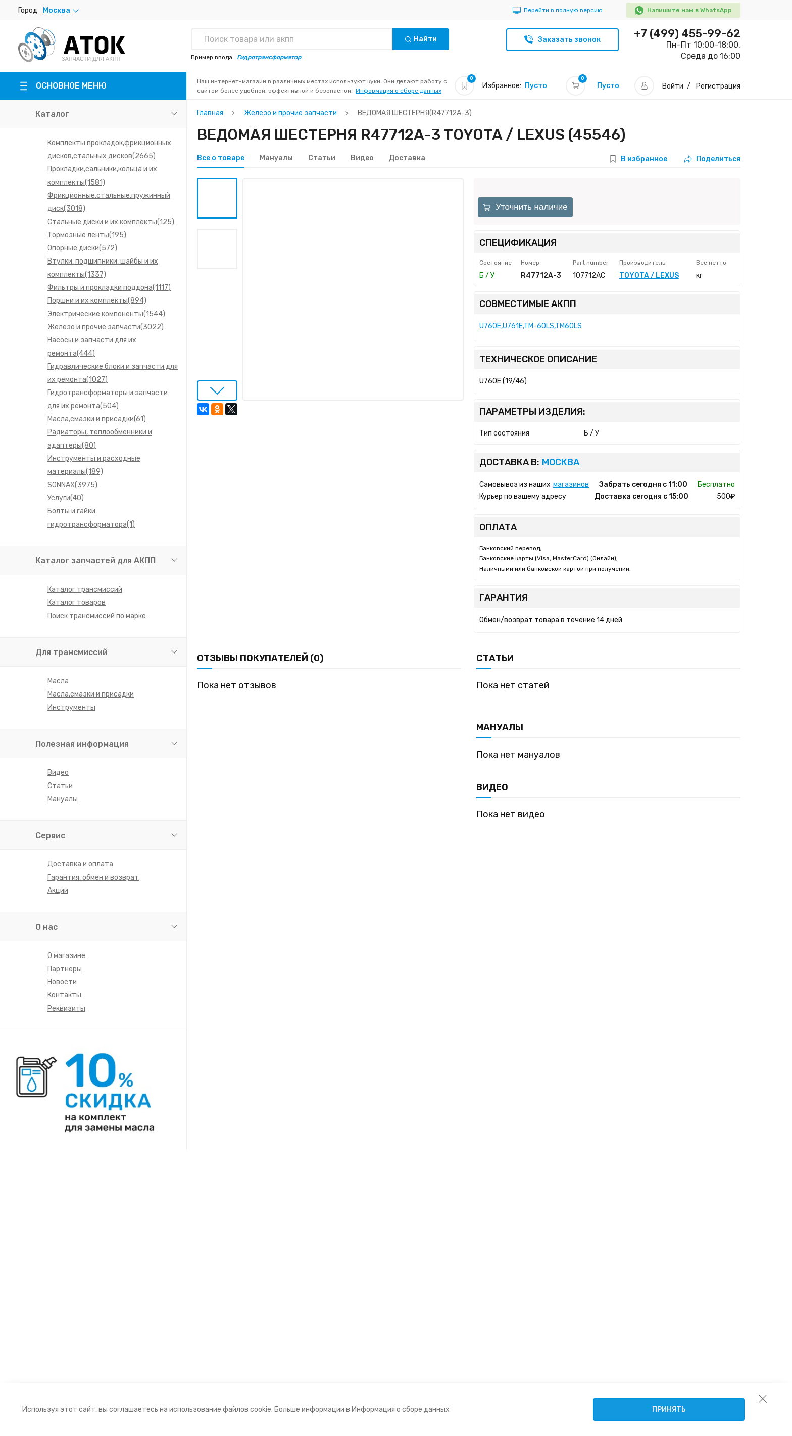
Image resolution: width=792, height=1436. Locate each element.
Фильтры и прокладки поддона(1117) (109, 287)
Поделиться (712, 159)
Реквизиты (66, 1008)
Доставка (407, 158)
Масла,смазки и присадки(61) (96, 419)
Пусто (536, 85)
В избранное (644, 159)
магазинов (571, 484)
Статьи (60, 785)
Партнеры (64, 969)
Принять (669, 1409)
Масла (58, 681)
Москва (560, 462)
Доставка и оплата (80, 864)
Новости (62, 982)
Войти (672, 86)
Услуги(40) (65, 498)
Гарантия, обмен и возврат (93, 877)
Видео (58, 772)
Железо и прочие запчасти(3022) (105, 327)
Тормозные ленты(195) (86, 235)
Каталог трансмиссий (84, 589)
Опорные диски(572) (82, 248)
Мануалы (62, 799)
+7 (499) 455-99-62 (687, 33)
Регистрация (718, 86)
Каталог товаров (76, 602)
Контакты (64, 995)
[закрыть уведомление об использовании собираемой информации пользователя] (763, 1398)
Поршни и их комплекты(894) (96, 300)
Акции (57, 890)
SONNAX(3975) (72, 485)
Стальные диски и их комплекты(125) (110, 221)
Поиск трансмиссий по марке (96, 616)
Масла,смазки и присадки (90, 694)
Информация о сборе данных (398, 90)
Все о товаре (220, 158)
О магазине (66, 955)
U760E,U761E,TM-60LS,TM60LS (530, 326)
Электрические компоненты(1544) (106, 314)
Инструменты (71, 707)
